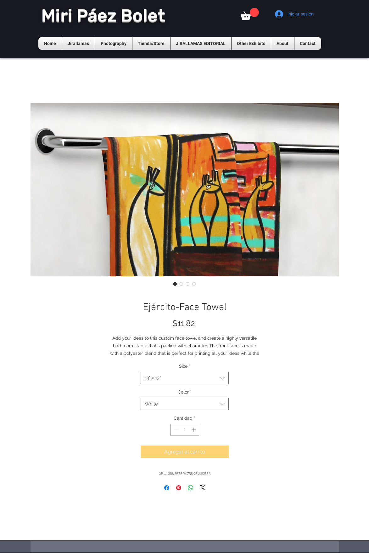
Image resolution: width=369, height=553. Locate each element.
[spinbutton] (184, 429)
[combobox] (185, 378)
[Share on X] (202, 488)
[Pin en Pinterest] (178, 488)
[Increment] (194, 429)
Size (184, 366)
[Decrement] (175, 429)
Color (185, 392)
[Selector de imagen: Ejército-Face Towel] (175, 284)
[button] (250, 14)
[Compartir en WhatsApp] (190, 488)
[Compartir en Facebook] (167, 488)
